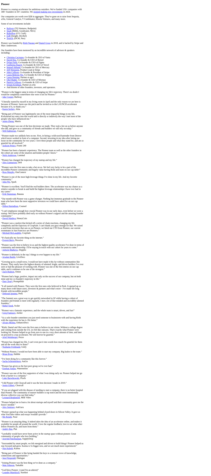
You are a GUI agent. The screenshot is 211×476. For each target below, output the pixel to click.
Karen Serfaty (8, 109)
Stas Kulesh (7, 448)
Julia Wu (6, 182)
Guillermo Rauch (14, 65)
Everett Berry (8, 240)
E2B (8, 36)
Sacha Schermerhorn (11, 361)
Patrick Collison (14, 82)
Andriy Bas (7, 429)
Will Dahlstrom (9, 131)
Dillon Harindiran (10, 206)
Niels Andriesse (9, 155)
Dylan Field (12, 62)
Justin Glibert (8, 385)
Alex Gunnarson (9, 162)
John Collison (13, 72)
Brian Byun (7, 354)
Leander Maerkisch (10, 472)
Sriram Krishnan (14, 85)
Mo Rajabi (7, 417)
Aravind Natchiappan (11, 439)
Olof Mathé (12, 80)
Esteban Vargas (9, 368)
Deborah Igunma (9, 293)
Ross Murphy (8, 172)
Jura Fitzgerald (9, 458)
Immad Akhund (13, 67)
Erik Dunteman (9, 194)
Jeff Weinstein (13, 70)
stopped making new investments (48, 12)
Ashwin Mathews (10, 250)
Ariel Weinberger (9, 337)
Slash (9, 31)
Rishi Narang (29, 43)
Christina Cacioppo (15, 57)
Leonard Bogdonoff (11, 397)
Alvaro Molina (8, 322)
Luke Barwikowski (10, 378)
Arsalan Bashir (8, 257)
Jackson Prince (9, 145)
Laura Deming (13, 77)
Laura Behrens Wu (15, 75)
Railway (10, 28)
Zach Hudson (8, 272)
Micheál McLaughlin (11, 233)
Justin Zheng (8, 121)
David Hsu (11, 60)
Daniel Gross (45, 43)
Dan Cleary (7, 281)
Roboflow (11, 33)
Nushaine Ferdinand (11, 347)
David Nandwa (9, 218)
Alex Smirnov (8, 407)
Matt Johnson (8, 465)
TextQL (10, 38)
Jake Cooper (7, 97)
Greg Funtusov (8, 313)
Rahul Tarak (7, 306)
